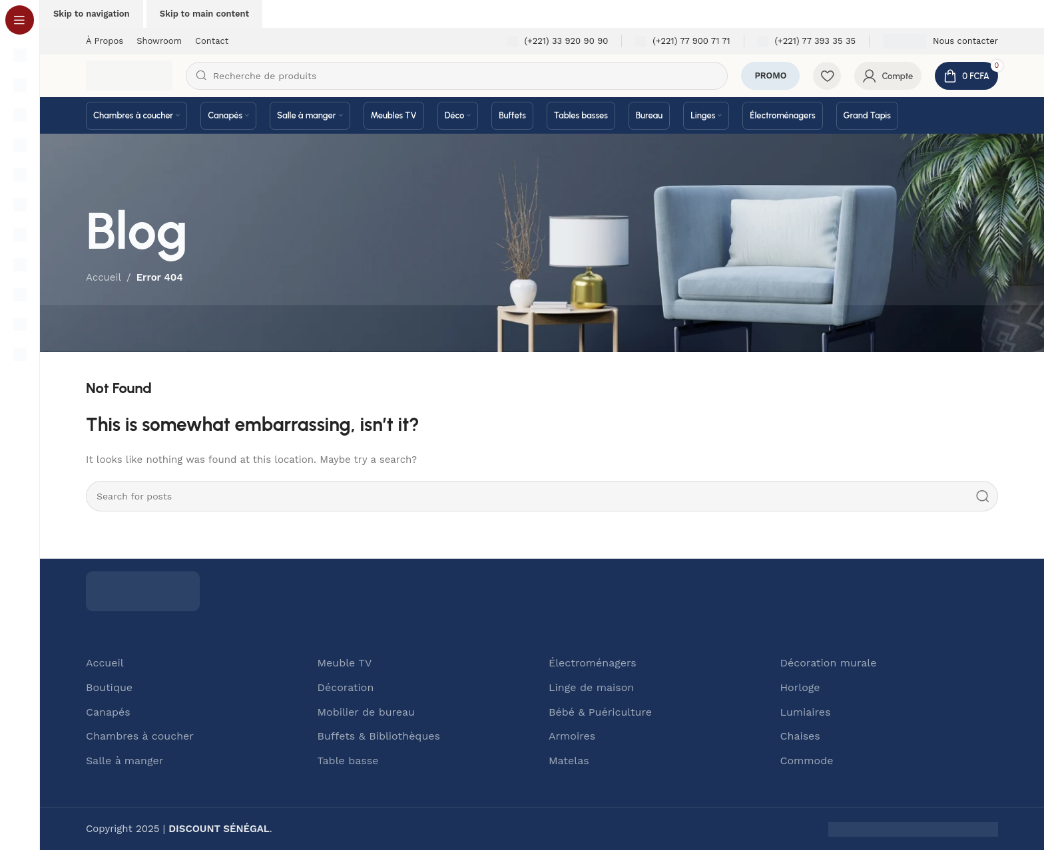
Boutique (109, 687)
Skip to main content (204, 14)
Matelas (569, 760)
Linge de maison (591, 687)
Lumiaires (805, 711)
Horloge (800, 687)
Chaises (800, 736)
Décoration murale (828, 662)
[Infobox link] (558, 41)
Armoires (572, 736)
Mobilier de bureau (366, 711)
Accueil (105, 662)
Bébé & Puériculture (600, 711)
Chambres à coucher (140, 736)
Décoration (346, 687)
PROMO (770, 75)
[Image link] (143, 591)
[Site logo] (129, 75)
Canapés (108, 711)
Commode (807, 760)
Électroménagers (593, 662)
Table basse (348, 760)
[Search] (457, 76)
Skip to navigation (91, 14)
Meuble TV (345, 662)
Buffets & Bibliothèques (379, 736)
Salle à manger (124, 760)
